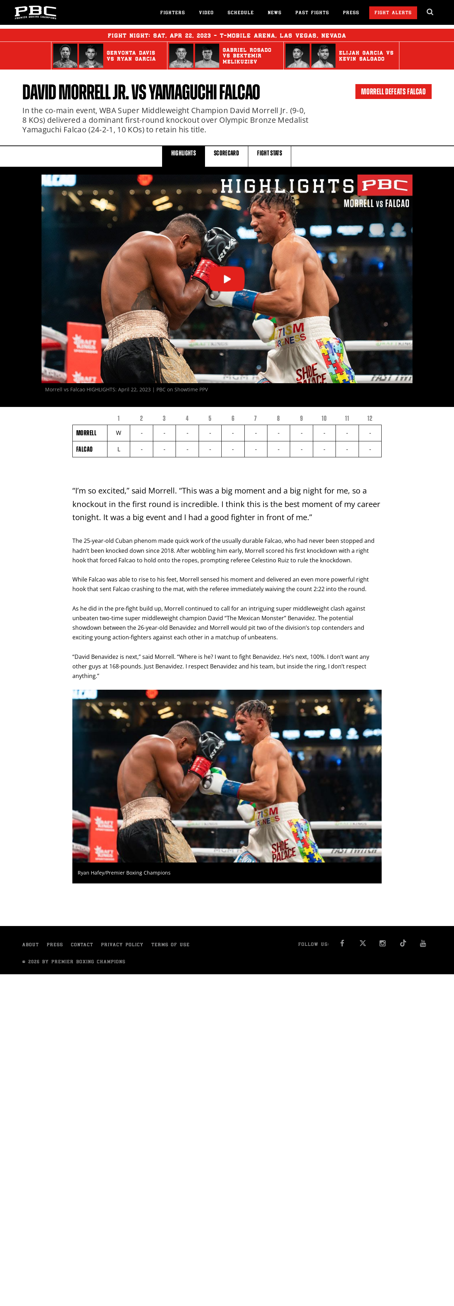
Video (206, 13)
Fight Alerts (393, 13)
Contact (82, 945)
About (30, 945)
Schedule (241, 13)
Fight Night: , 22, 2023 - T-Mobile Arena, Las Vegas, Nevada (227, 35)
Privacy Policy (122, 945)
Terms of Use (170, 945)
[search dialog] (430, 12)
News (275, 13)
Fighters (172, 13)
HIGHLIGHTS (183, 156)
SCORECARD (226, 156)
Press (351, 13)
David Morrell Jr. (75, 92)
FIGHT (269, 156)
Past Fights (312, 13)
